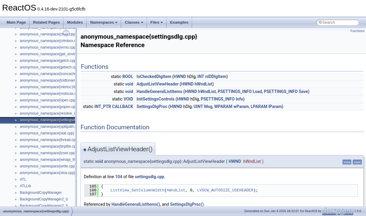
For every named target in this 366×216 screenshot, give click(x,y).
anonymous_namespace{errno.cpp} (48, 47)
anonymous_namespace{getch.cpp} (48, 60)
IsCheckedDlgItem (154, 76)
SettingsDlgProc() (187, 204)
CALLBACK (122, 106)
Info (239, 99)
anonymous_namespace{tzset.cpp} (48, 153)
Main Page (16, 22)
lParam (275, 106)
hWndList (203, 84)
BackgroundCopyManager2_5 (44, 206)
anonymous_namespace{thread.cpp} (49, 140)
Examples (179, 22)
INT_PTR (102, 106)
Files (157, 22)
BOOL (127, 76)
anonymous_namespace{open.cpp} (48, 100)
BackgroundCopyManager (41, 192)
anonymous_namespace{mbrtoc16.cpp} (51, 87)
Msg (208, 106)
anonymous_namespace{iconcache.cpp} (52, 74)
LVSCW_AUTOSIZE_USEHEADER (225, 190)
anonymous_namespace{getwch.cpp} (50, 67)
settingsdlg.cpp (149, 176)
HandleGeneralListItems (159, 91)
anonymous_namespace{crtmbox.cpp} (50, 41)
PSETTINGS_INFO (235, 91)
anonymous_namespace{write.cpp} (48, 166)
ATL (23, 179)
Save (303, 91)
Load (257, 91)
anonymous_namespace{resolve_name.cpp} (55, 113)
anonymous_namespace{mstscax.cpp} (50, 94)
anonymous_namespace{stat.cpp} (47, 133)
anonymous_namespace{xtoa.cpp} (47, 173)
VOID (128, 99)
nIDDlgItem (215, 76)
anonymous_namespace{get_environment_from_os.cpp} (65, 54)
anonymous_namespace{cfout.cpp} (48, 34)
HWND (180, 76)
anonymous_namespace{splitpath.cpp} (51, 126)
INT (200, 76)
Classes (134, 22)
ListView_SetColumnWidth (137, 190)
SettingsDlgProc (152, 106)
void (129, 84)
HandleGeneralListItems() (135, 204)
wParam (241, 106)
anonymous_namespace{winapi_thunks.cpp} (55, 160)
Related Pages (46, 22)
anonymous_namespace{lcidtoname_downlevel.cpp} (62, 80)
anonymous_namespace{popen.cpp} (49, 107)
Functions (357, 31)
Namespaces (104, 22)
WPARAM (223, 106)
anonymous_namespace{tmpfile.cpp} (49, 146)
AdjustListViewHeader (158, 84)
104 (118, 176)
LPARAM (259, 106)
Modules (75, 22)
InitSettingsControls (156, 99)
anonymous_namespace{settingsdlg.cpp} (53, 120)
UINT (198, 106)
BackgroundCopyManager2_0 (44, 199)
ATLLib (25, 186)
